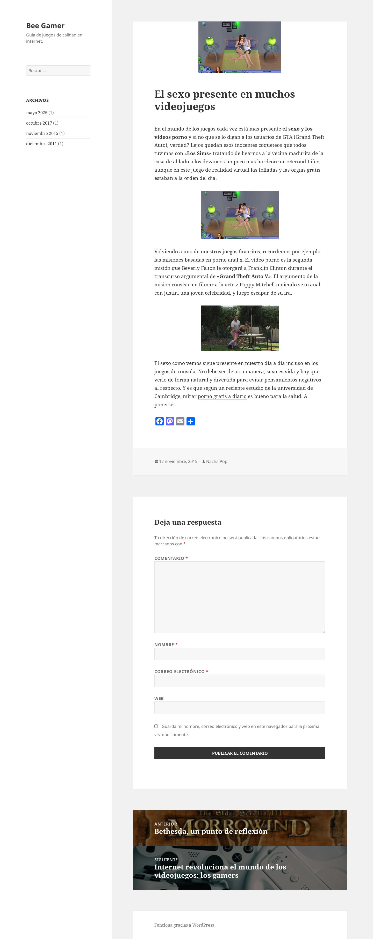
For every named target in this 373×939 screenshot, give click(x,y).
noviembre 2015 (42, 133)
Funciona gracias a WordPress (184, 925)
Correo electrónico (181, 671)
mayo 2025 (36, 113)
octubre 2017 (39, 123)
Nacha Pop (216, 461)
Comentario (171, 558)
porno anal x (227, 259)
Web (159, 698)
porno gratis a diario (222, 396)
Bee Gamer (45, 25)
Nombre (166, 644)
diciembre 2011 (41, 144)
